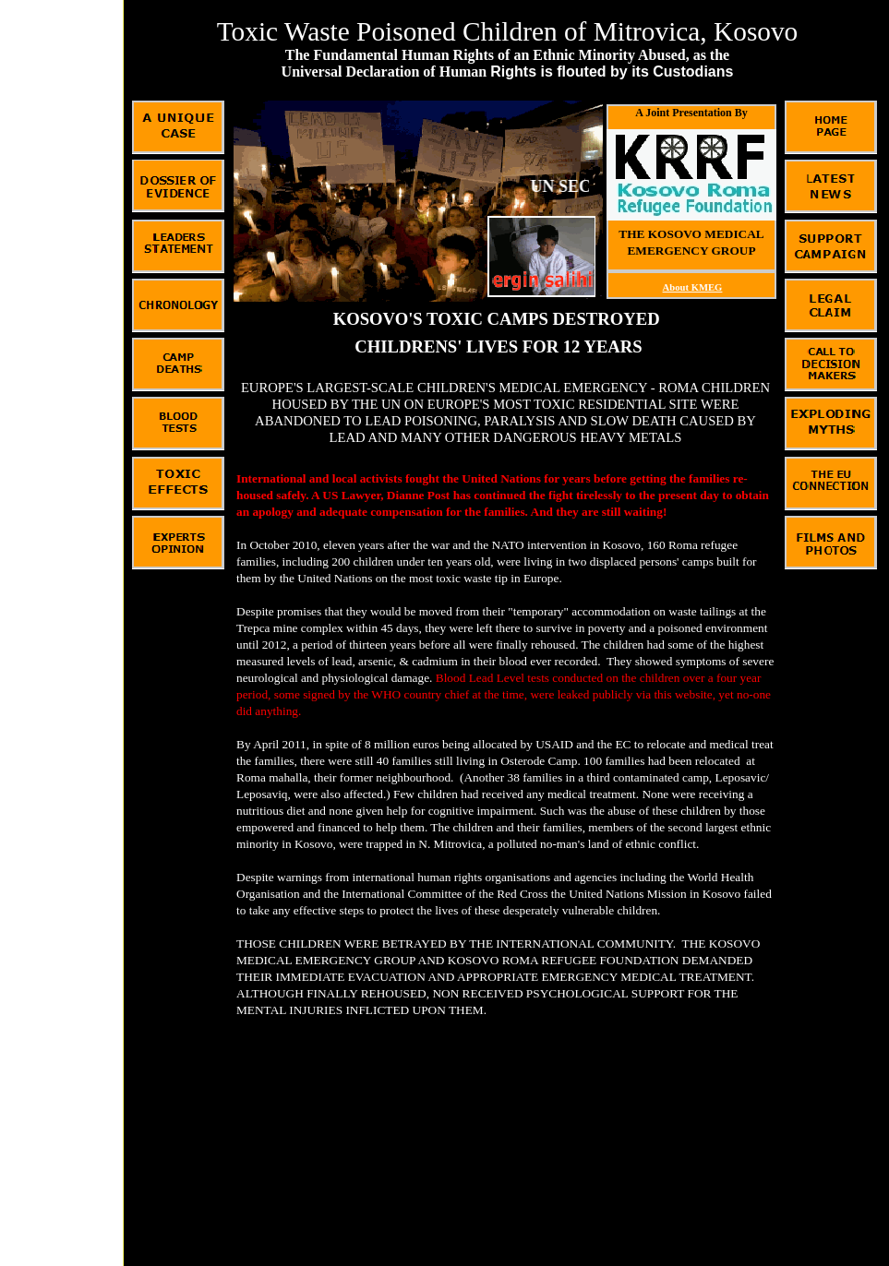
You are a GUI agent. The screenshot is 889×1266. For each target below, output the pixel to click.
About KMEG (693, 287)
